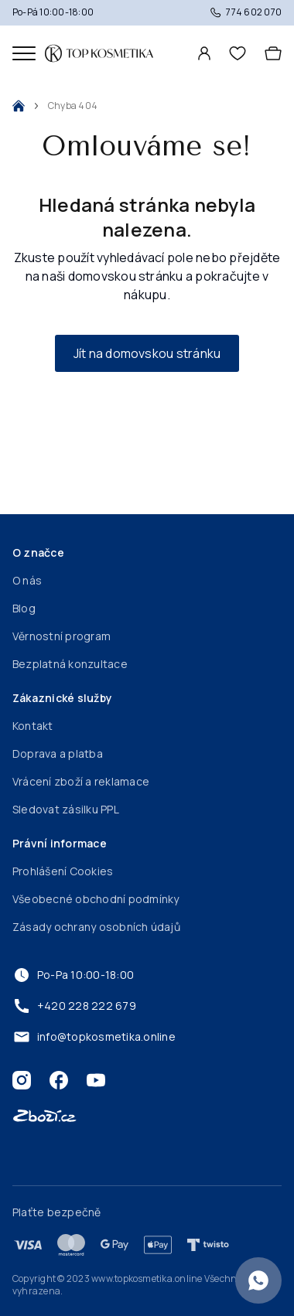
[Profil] (204, 53)
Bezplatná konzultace (70, 663)
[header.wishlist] (237, 53)
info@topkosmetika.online (94, 1037)
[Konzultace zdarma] (258, 1280)
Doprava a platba (57, 753)
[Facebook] (59, 1080)
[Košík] (273, 53)
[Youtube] (96, 1080)
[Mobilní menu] (24, 53)
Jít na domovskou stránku (147, 353)
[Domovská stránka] (99, 53)
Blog (24, 608)
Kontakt (32, 725)
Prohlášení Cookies (62, 871)
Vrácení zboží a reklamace (80, 781)
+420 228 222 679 (74, 1006)
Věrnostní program (61, 636)
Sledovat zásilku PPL (65, 809)
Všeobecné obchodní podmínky (95, 899)
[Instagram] (21, 1080)
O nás (27, 580)
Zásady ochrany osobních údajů (96, 926)
